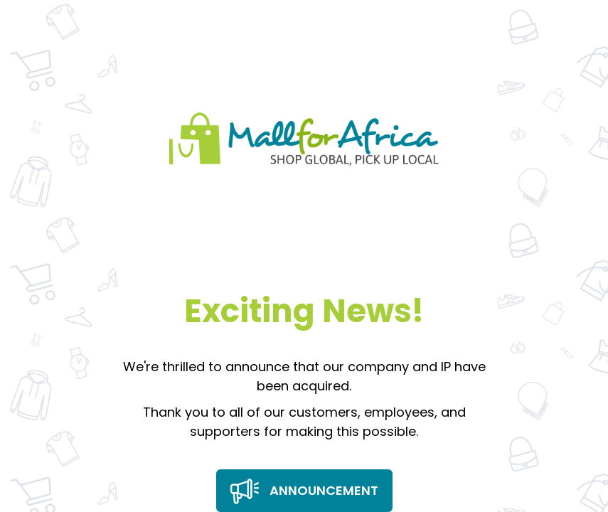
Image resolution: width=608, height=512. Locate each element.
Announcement (304, 491)
